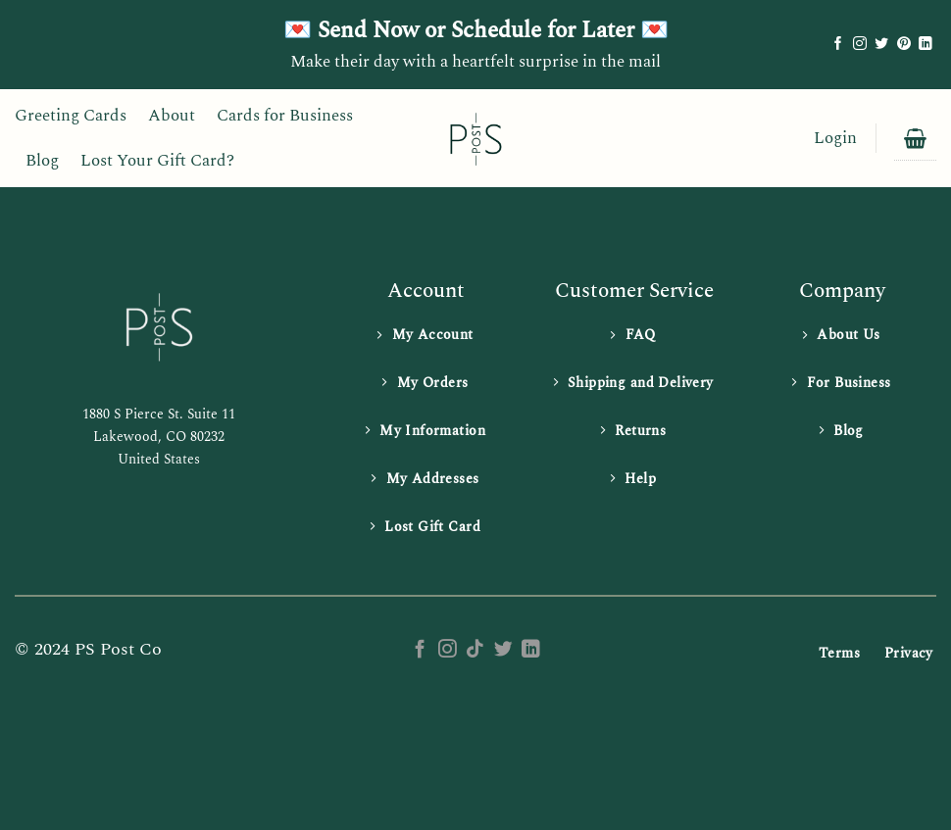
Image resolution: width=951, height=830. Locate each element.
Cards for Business (285, 115)
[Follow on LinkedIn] (925, 44)
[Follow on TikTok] (475, 650)
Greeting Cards (70, 115)
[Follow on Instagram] (860, 44)
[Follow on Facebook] (838, 44)
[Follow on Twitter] (881, 44)
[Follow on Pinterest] (904, 44)
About (171, 115)
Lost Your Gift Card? (157, 160)
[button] (835, 139)
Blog (42, 160)
